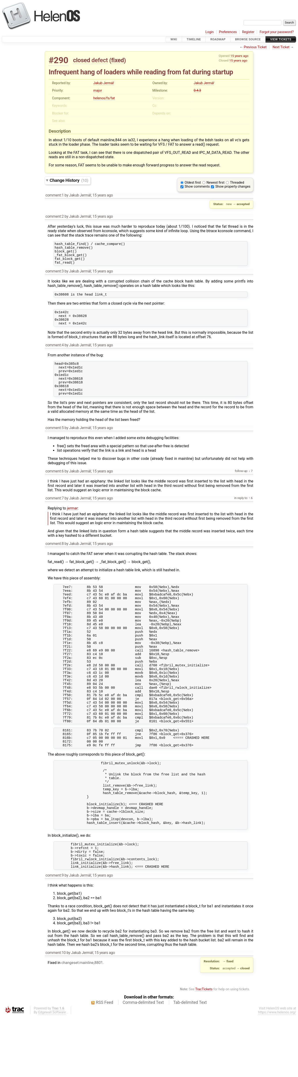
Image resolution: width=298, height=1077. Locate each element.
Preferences (228, 32)
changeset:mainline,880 (81, 1023)
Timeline (194, 39)
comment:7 (54, 512)
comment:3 (54, 275)
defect (99, 60)
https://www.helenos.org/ (277, 1073)
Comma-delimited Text (143, 1063)
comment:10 (55, 1013)
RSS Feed (104, 1063)
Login (209, 32)
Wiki (173, 39)
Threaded (237, 183)
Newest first (215, 183)
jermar (72, 522)
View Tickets (280, 39)
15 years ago (239, 56)
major (97, 91)
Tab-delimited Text (190, 1063)
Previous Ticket (255, 47)
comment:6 (54, 485)
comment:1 (54, 195)
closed (81, 60)
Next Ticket (281, 47)
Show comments (197, 187)
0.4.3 (197, 91)
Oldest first (193, 183)
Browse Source (248, 39)
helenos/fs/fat (104, 98)
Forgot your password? (277, 32)
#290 (58, 60)
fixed (117, 60)
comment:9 (54, 936)
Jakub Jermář (103, 83)
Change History (69, 180)
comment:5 (54, 442)
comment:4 (54, 353)
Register (248, 32)
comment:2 (54, 216)
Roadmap (218, 39)
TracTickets (204, 1050)
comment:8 (54, 557)
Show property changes (232, 187)
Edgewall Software (52, 1073)
